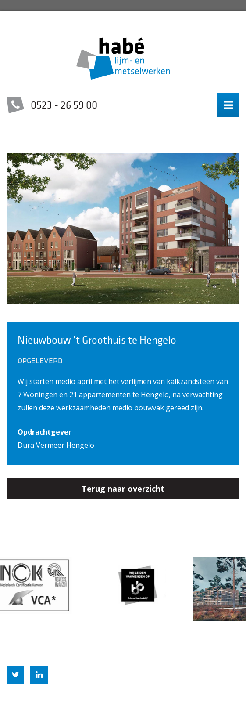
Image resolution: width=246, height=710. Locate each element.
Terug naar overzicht (123, 488)
